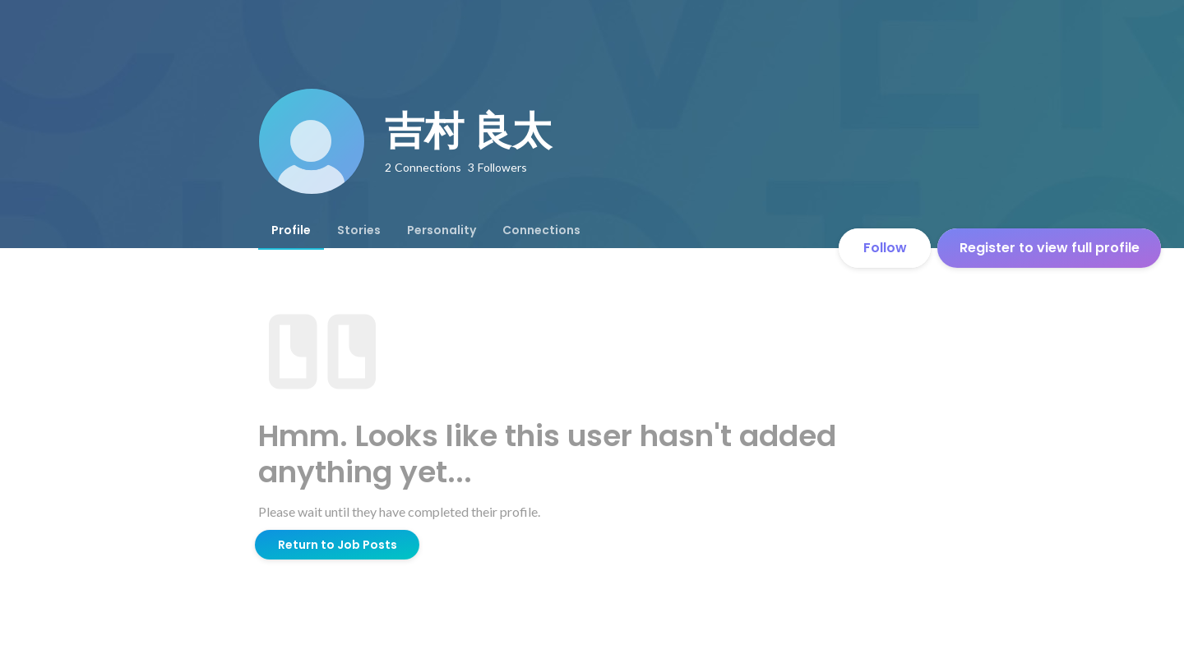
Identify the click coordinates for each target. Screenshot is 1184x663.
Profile (291, 230)
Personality (441, 230)
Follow (885, 247)
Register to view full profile (1050, 247)
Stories (359, 230)
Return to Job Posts (337, 544)
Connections (541, 230)
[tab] (291, 230)
